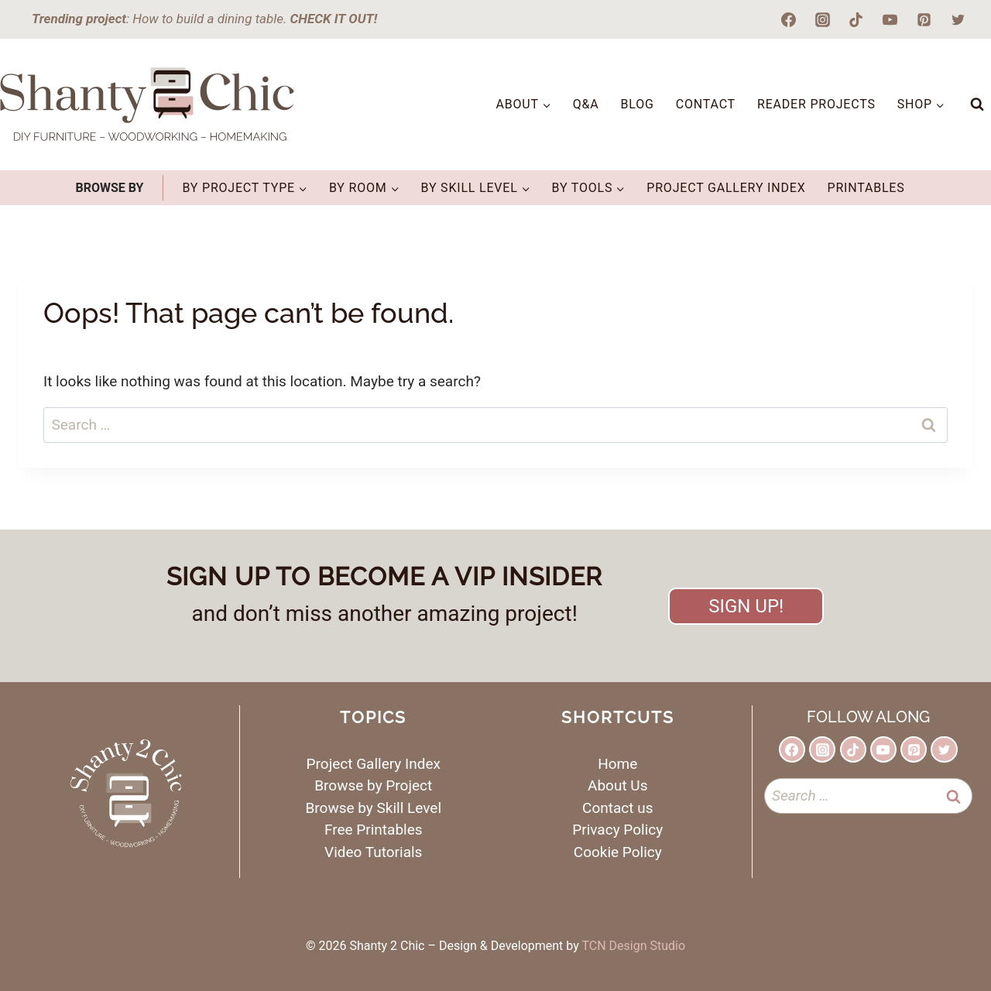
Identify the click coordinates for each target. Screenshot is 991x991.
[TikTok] (856, 19)
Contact (706, 104)
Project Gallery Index (725, 187)
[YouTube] (890, 19)
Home (617, 764)
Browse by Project (373, 785)
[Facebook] (789, 19)
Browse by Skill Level (373, 808)
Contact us (617, 808)
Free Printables (373, 829)
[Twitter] (957, 19)
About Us (617, 785)
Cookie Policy (618, 852)
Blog (637, 104)
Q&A (586, 104)
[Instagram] (822, 19)
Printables (865, 187)
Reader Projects (816, 104)
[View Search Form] (977, 104)
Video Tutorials (373, 852)
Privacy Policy (617, 829)
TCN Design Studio (633, 945)
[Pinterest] (923, 19)
